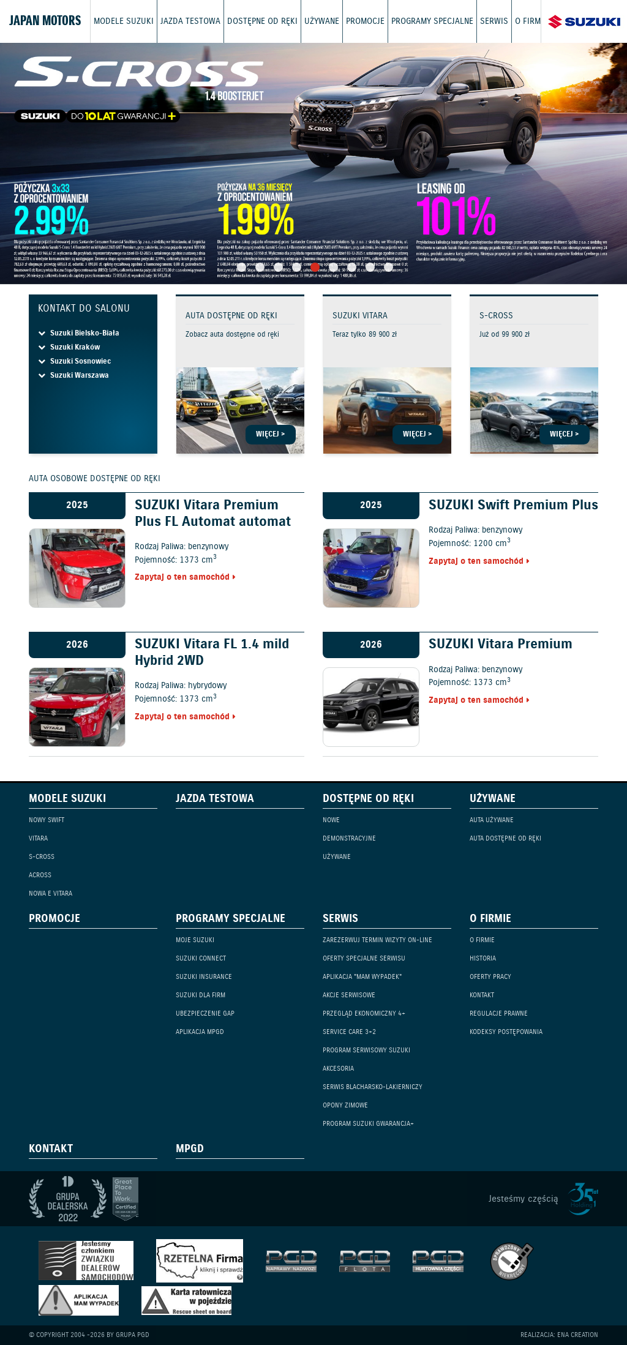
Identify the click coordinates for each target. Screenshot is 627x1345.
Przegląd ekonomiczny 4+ (364, 1013)
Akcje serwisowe (349, 995)
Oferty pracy (490, 976)
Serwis (494, 21)
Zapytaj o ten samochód (182, 577)
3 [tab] (278, 267)
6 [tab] (333, 267)
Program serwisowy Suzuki (366, 1050)
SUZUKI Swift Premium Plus (513, 505)
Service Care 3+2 (349, 1031)
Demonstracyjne (349, 838)
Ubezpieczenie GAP (205, 1013)
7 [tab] (351, 267)
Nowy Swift (46, 820)
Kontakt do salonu (84, 308)
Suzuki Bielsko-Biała (78, 333)
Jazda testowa (190, 21)
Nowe (331, 820)
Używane (321, 21)
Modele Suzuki (124, 21)
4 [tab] (296, 267)
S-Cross (41, 856)
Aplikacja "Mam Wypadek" (362, 976)
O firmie (531, 21)
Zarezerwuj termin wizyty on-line (377, 940)
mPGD (190, 1150)
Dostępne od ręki (262, 21)
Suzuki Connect (201, 958)
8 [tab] (370, 267)
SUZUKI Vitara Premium (501, 644)
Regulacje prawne (499, 1013)
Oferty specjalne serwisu (364, 958)
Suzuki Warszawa (73, 375)
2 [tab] (260, 267)
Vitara (38, 838)
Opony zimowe (345, 1105)
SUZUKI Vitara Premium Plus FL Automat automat (213, 513)
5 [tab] (315, 267)
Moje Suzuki (195, 940)
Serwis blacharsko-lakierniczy (372, 1087)
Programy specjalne (432, 21)
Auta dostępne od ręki (505, 838)
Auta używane (492, 820)
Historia (483, 958)
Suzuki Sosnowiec (74, 361)
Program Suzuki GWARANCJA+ (368, 1123)
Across (40, 875)
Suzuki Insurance (204, 976)
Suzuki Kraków (69, 347)
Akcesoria (338, 1068)
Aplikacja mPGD (200, 1031)
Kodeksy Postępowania (506, 1031)
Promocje (365, 21)
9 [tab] (388, 267)
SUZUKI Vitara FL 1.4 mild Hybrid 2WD (212, 652)
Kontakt (482, 995)
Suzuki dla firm (200, 995)
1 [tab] (241, 267)
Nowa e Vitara (50, 893)
